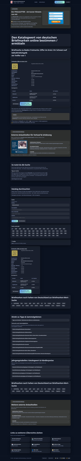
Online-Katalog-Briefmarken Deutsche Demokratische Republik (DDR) (28, 347)
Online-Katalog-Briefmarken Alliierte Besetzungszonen (24, 338)
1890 (45, 233)
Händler (36, 2)
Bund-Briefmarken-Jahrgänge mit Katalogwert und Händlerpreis (26, 370)
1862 (13, 231)
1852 (28, 228)
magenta (58, 305)
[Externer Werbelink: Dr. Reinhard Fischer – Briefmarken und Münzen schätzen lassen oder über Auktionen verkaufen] (49, 147)
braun (26, 303)
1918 (37, 235)
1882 (29, 233)
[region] (40, 96)
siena (32, 305)
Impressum (44, 458)
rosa (54, 303)
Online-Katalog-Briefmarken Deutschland (21, 329)
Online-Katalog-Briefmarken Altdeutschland (22, 332)
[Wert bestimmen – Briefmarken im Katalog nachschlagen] (20, 439)
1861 (64, 228)
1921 (49, 235)
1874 (61, 231)
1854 (36, 228)
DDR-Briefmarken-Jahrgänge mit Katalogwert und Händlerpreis (26, 373)
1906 (61, 233)
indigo (63, 305)
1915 (25, 235)
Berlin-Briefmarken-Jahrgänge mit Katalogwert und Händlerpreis (27, 376)
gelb (30, 303)
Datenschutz (51, 458)
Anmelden (68, 2)
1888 (41, 233)
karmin (41, 305)
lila (45, 303)
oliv (23, 305)
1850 (20, 228)
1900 (57, 233)
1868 (37, 231)
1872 (53, 231)
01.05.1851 (33, 75)
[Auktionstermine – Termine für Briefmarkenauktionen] (20, 445)
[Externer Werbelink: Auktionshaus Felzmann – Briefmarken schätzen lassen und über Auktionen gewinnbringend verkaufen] (49, 143)
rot (41, 303)
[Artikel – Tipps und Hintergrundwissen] (61, 445)
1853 (32, 228)
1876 (13, 233)
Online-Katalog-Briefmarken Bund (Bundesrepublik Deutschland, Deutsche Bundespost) (32, 353)
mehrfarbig (16, 303)
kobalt (27, 305)
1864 (21, 231)
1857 (48, 228)
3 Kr (26, 61)
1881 (25, 233)
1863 (17, 231)
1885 (37, 233)
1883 (33, 233)
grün (38, 303)
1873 (57, 231)
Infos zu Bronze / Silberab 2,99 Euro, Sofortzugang (26, 104)
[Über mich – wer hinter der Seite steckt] (40, 450)
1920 (45, 235)
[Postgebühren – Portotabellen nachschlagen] (40, 445)
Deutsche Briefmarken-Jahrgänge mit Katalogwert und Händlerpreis (27, 367)
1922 (53, 235)
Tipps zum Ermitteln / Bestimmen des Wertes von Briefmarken (26, 320)
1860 (60, 228)
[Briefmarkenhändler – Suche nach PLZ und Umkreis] (40, 439)
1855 (40, 228)
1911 (13, 235)
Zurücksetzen (22, 221)
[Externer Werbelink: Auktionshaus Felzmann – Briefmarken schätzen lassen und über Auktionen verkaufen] (20, 147)
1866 (29, 231)
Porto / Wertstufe (15, 211)
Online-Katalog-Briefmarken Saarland (21, 344)
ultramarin (47, 305)
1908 (65, 233)
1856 (44, 228)
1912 (17, 235)
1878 (17, 233)
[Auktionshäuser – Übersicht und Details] (61, 439)
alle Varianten (15, 103)
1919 (41, 235)
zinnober (18, 305)
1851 (24, 228)
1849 (16, 228)
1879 (21, 233)
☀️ (68, 458)
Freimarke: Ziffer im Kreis (18, 61)
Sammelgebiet (14, 207)
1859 (56, 228)
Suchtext (13, 215)
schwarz (58, 303)
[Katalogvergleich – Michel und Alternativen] (20, 450)
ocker (53, 305)
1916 (29, 235)
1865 (25, 231)
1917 (33, 235)
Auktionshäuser (42, 2)
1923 (57, 235)
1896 (53, 233)
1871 (49, 231)
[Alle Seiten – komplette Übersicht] (61, 450)
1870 (45, 231)
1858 (52, 228)
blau (22, 303)
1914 (21, 235)
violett (63, 303)
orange (49, 303)
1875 (65, 231)
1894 (49, 233)
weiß (13, 305)
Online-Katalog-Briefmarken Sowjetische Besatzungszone (25, 341)
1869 (41, 231)
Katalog (13, 202)
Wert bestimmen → (60, 2)
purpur (36, 305)
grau (34, 303)
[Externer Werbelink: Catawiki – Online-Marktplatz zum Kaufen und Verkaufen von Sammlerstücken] (49, 152)
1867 (33, 231)
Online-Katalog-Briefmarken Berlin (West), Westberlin (24, 350)
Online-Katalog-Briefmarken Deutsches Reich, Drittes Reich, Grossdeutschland (29, 335)
